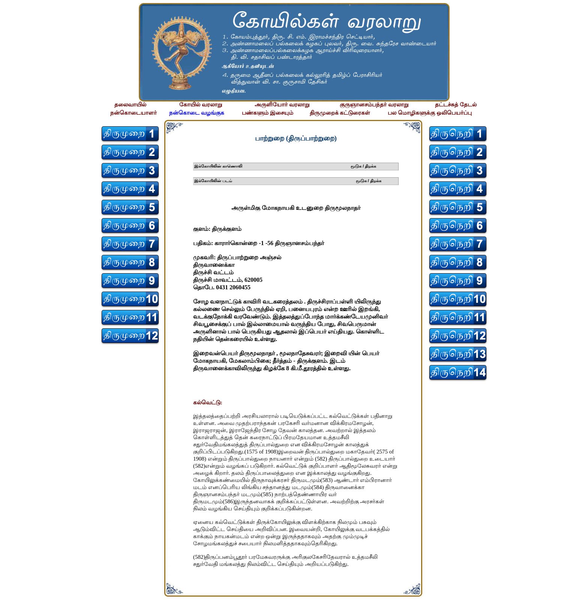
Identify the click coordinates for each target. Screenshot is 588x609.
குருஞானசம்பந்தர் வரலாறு (374, 105)
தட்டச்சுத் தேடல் (456, 105)
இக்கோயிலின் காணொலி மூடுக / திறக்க (285, 166)
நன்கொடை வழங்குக (196, 113)
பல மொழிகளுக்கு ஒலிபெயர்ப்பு (430, 113)
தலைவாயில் (130, 105)
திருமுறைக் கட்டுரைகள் (340, 113)
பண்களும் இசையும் (267, 113)
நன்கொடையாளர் (133, 113)
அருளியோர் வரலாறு (282, 105)
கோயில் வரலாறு (200, 105)
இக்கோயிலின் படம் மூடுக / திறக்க (287, 180)
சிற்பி (10, 602)
